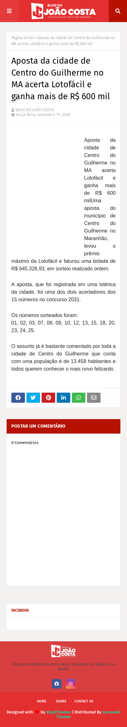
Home (41, 701)
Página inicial (22, 38)
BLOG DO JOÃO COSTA (34, 109)
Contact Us (83, 701)
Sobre (61, 701)
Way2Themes (58, 712)
